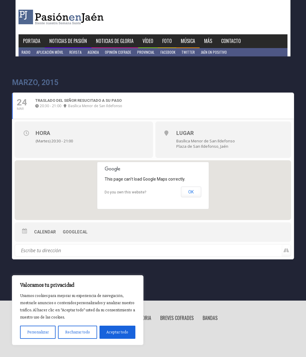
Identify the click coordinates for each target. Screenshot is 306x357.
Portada (31, 40)
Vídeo (148, 40)
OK (191, 192)
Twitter (188, 52)
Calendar (45, 232)
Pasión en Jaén (77, 17)
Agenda (93, 52)
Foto (167, 40)
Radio (26, 52)
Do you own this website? (125, 192)
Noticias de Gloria (115, 40)
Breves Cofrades (177, 317)
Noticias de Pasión (68, 40)
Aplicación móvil (49, 52)
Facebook (167, 52)
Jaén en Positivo (214, 52)
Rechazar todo (77, 332)
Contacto (231, 40)
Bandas (210, 317)
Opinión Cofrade (118, 52)
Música (188, 40)
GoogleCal (75, 232)
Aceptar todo (117, 332)
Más (208, 40)
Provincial (145, 52)
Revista (75, 52)
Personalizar (38, 332)
